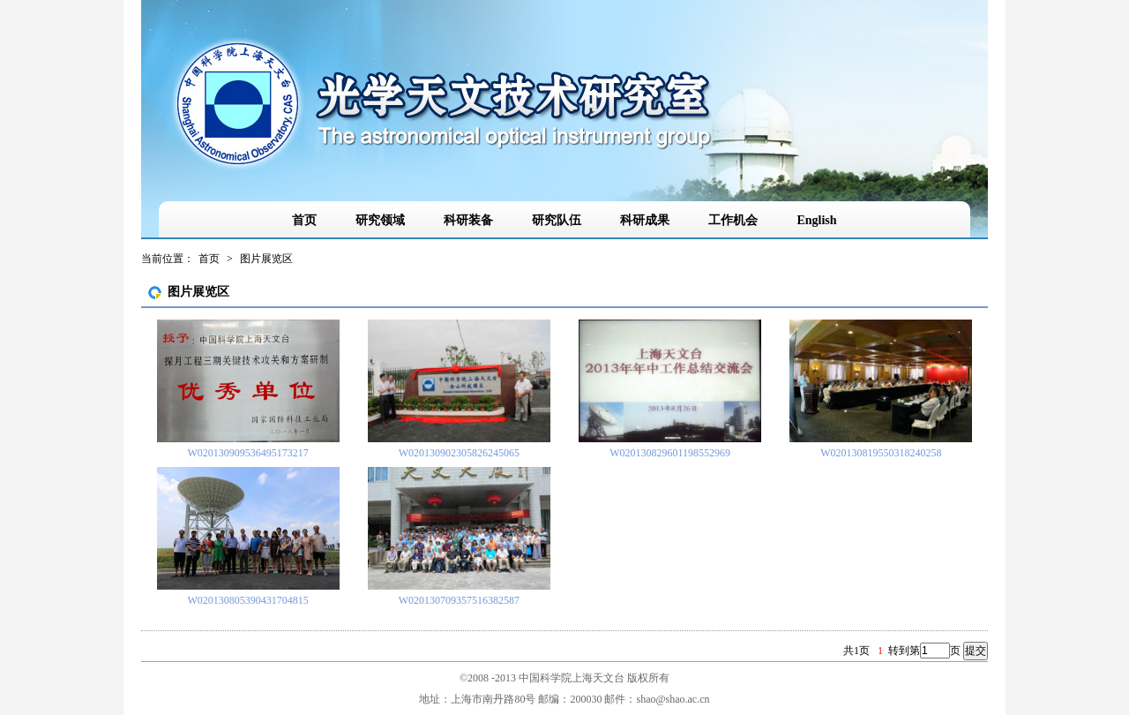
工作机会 (733, 220)
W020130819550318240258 (880, 453)
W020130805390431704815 (247, 600)
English (816, 220)
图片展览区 (266, 258)
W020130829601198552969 (669, 453)
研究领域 (380, 220)
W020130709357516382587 (459, 600)
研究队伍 (556, 220)
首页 (304, 220)
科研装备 (468, 220)
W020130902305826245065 (459, 453)
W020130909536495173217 (247, 453)
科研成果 (644, 220)
